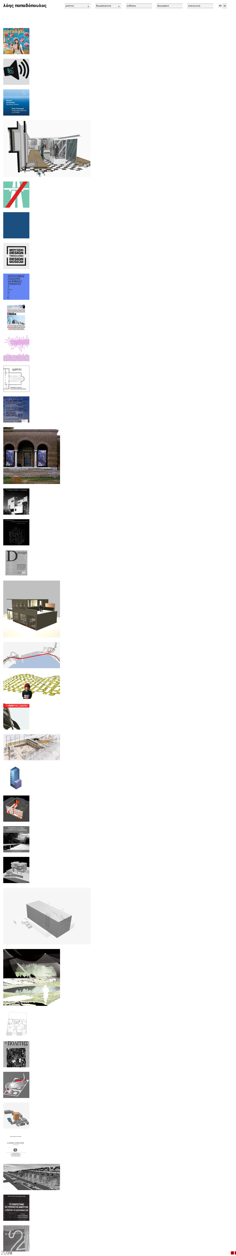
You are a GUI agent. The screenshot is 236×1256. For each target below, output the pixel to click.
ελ (220, 6)
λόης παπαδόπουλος (25, 6)
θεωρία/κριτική (108, 6)
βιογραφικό (163, 6)
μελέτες (77, 6)
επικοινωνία (194, 6)
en (225, 6)
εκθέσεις (131, 6)
